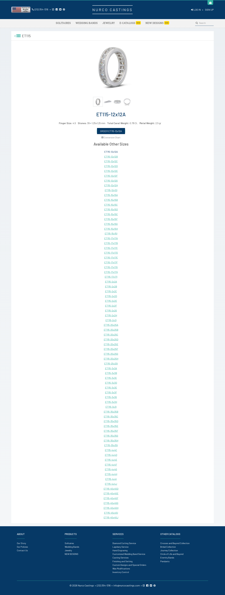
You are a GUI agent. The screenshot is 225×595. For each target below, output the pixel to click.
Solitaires (63, 23)
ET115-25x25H (111, 358)
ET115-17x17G (111, 267)
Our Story (21, 543)
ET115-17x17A (111, 238)
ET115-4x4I (111, 478)
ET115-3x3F (111, 392)
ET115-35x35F (111, 430)
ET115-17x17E (111, 257)
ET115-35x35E (111, 425)
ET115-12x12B (111, 156)
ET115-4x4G (111, 469)
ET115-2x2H (111, 315)
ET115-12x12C (111, 161)
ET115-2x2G (111, 310)
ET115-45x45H (111, 507)
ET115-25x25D (111, 339)
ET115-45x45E (111, 493)
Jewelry (108, 23)
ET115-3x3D (111, 382)
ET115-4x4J (111, 483)
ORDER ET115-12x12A (111, 131)
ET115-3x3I (111, 406)
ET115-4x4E (111, 459)
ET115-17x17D (111, 252)
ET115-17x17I (111, 276)
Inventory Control (120, 572)
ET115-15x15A (111, 194)
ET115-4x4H (111, 474)
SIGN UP (209, 9)
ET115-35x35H (111, 440)
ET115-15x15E (111, 214)
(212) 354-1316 (40, 9)
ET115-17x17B (111, 243)
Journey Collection (169, 550)
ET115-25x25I (111, 363)
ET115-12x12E (111, 170)
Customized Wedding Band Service (128, 554)
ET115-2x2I (111, 320)
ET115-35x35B (111, 411)
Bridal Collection (168, 546)
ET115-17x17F (111, 262)
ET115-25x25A (111, 324)
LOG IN (196, 9)
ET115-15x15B (111, 199)
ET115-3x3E (111, 387)
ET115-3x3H (111, 401)
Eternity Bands (167, 557)
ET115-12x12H (111, 185)
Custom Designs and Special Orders (129, 565)
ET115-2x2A (111, 281)
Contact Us (22, 550)
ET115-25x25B (111, 329)
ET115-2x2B (111, 286)
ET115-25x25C (111, 334)
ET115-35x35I (111, 445)
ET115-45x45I (111, 512)
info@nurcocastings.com (126, 585)
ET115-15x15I (111, 233)
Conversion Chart (110, 137)
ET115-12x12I (111, 190)
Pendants (165, 561)
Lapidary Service (120, 546)
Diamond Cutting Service (124, 543)
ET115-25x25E (111, 344)
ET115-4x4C (111, 450)
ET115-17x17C (111, 247)
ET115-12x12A (111, 151)
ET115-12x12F (111, 175)
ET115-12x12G (111, 180)
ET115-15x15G (111, 223)
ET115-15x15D (111, 209)
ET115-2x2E (111, 300)
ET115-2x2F (111, 305)
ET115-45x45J (111, 517)
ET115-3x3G (111, 397)
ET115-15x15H (111, 228)
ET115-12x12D (111, 166)
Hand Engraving (120, 550)
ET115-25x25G (111, 353)
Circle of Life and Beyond (171, 554)
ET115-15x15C (111, 204)
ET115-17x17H (111, 272)
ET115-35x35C (111, 416)
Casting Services (120, 557)
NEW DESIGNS (157, 23)
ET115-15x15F (111, 219)
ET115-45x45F (111, 498)
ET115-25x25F (111, 348)
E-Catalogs (130, 23)
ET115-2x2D (111, 296)
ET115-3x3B (111, 373)
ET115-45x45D (111, 488)
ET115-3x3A (111, 368)
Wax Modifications (121, 568)
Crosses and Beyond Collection (175, 543)
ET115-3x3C (111, 377)
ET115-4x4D (111, 454)
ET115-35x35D (111, 421)
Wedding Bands (86, 23)
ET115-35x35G (111, 435)
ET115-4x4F (111, 464)
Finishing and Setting (122, 561)
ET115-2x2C (111, 291)
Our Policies (22, 546)
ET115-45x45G (111, 503)
